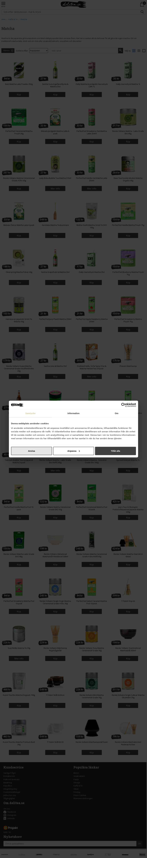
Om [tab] (116, 413)
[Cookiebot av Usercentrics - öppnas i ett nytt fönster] (123, 405)
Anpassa (73, 451)
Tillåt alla (115, 451)
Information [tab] (73, 413)
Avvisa (31, 451)
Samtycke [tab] (30, 413)
